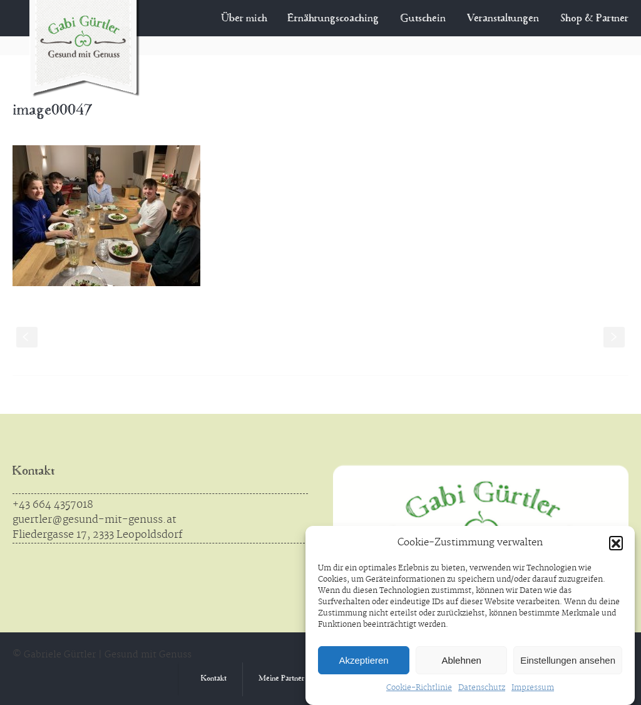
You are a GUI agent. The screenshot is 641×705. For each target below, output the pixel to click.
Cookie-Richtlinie (419, 687)
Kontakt (33, 471)
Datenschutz (481, 687)
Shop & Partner (594, 18)
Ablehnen (461, 660)
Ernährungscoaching (336, 18)
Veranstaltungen (503, 18)
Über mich (256, 18)
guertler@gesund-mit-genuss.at (95, 519)
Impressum (532, 687)
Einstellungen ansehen (567, 660)
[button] (616, 543)
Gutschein (423, 18)
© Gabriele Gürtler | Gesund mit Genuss (102, 655)
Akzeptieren (363, 660)
